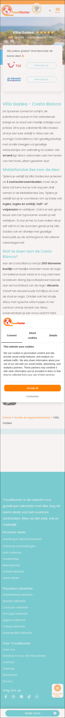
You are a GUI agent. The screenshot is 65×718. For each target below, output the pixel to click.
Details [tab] (53, 335)
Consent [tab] (12, 335)
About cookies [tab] (32, 335)
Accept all (32, 388)
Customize (32, 396)
